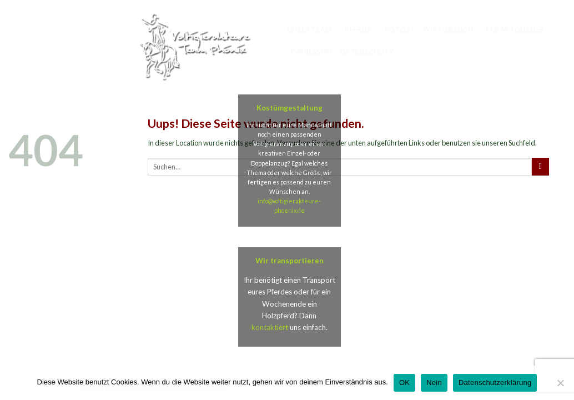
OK (404, 382)
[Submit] (540, 167)
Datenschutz (367, 52)
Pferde (361, 30)
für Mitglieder (515, 30)
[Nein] (560, 386)
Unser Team (312, 30)
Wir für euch (450, 30)
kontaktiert (269, 327)
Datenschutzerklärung (495, 382)
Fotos (400, 30)
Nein (434, 382)
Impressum (311, 52)
